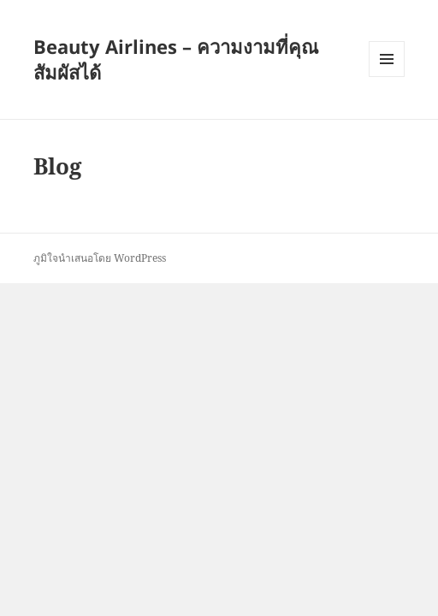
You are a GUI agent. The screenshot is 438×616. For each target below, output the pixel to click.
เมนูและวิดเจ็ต (387, 59)
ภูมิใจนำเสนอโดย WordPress (99, 258)
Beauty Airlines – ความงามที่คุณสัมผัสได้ (175, 59)
